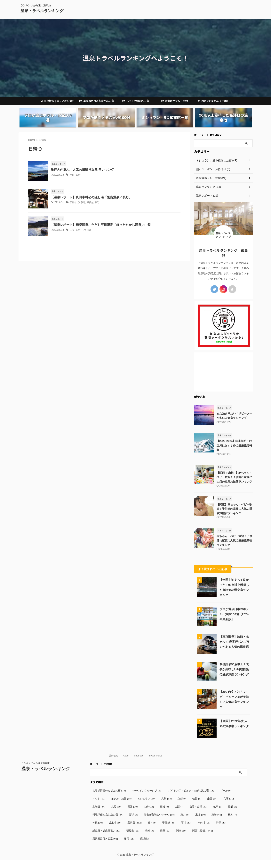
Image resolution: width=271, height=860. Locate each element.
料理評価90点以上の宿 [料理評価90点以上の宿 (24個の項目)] (107, 814)
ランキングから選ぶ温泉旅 (35, 763)
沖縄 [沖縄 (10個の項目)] (97, 822)
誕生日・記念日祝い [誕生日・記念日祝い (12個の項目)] (106, 830)
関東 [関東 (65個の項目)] (181, 830)
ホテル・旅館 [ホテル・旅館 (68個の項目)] (121, 798)
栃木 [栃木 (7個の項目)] (232, 814)
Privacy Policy (155, 755)
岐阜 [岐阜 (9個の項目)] (217, 806)
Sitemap (138, 755)
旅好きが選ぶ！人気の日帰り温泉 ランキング (82, 169)
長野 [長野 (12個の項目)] (165, 830)
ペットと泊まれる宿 (135, 100)
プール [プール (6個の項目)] (226, 790)
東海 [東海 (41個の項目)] (216, 814)
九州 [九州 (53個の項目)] (166, 798)
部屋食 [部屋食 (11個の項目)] (132, 830)
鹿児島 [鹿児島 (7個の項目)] (146, 838)
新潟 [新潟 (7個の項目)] (133, 814)
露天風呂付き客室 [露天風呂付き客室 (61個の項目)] (105, 838)
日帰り (79, 174)
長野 (97, 202)
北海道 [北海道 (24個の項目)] (98, 806)
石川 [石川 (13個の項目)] (186, 822)
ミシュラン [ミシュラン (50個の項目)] (146, 798)
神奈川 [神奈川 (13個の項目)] (203, 822)
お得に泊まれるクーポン (213, 100)
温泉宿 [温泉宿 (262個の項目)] (134, 822)
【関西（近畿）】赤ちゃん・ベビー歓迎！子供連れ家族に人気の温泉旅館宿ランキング (234, 477)
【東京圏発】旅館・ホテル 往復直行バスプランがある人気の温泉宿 (234, 641)
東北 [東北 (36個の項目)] (200, 814)
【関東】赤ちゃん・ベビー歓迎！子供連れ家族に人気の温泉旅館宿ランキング (234, 509)
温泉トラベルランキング (41, 11)
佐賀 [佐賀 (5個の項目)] (196, 798)
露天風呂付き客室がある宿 (96, 100)
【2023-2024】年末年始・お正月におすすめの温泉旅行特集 (234, 445)
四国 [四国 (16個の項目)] (132, 806)
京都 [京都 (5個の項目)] (182, 798)
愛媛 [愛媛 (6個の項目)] (232, 806)
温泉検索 (113, 755)
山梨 (72, 230)
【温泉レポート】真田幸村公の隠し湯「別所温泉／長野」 (91, 197)
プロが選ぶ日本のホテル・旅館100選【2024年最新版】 (234, 614)
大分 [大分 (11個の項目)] (149, 806)
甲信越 (90, 202)
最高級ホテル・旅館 (174, 100)
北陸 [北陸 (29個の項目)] (116, 806)
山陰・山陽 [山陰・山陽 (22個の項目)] (198, 806)
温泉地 (81, 202)
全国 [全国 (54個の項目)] (212, 798)
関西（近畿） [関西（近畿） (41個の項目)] (202, 830)
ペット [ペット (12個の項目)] (98, 798)
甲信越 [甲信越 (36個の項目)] (168, 822)
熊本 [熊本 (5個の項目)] (151, 822)
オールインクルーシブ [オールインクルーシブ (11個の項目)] (147, 790)
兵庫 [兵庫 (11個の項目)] (228, 798)
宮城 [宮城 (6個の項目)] (164, 806)
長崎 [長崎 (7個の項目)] (149, 830)
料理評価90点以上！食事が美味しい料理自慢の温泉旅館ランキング (234, 669)
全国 (72, 174)
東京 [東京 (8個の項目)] (184, 814)
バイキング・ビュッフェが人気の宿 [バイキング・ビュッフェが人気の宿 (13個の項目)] (191, 790)
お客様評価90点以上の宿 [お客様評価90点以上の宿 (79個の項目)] (109, 790)
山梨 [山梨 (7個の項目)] (179, 806)
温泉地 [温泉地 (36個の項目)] (115, 822)
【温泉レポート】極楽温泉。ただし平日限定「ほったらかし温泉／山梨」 (102, 224)
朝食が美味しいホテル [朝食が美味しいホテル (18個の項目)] (159, 814)
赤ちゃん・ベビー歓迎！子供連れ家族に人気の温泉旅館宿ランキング (234, 540)
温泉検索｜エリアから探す (57, 100)
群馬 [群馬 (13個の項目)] (221, 822)
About (126, 755)
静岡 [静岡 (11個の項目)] (129, 838)
